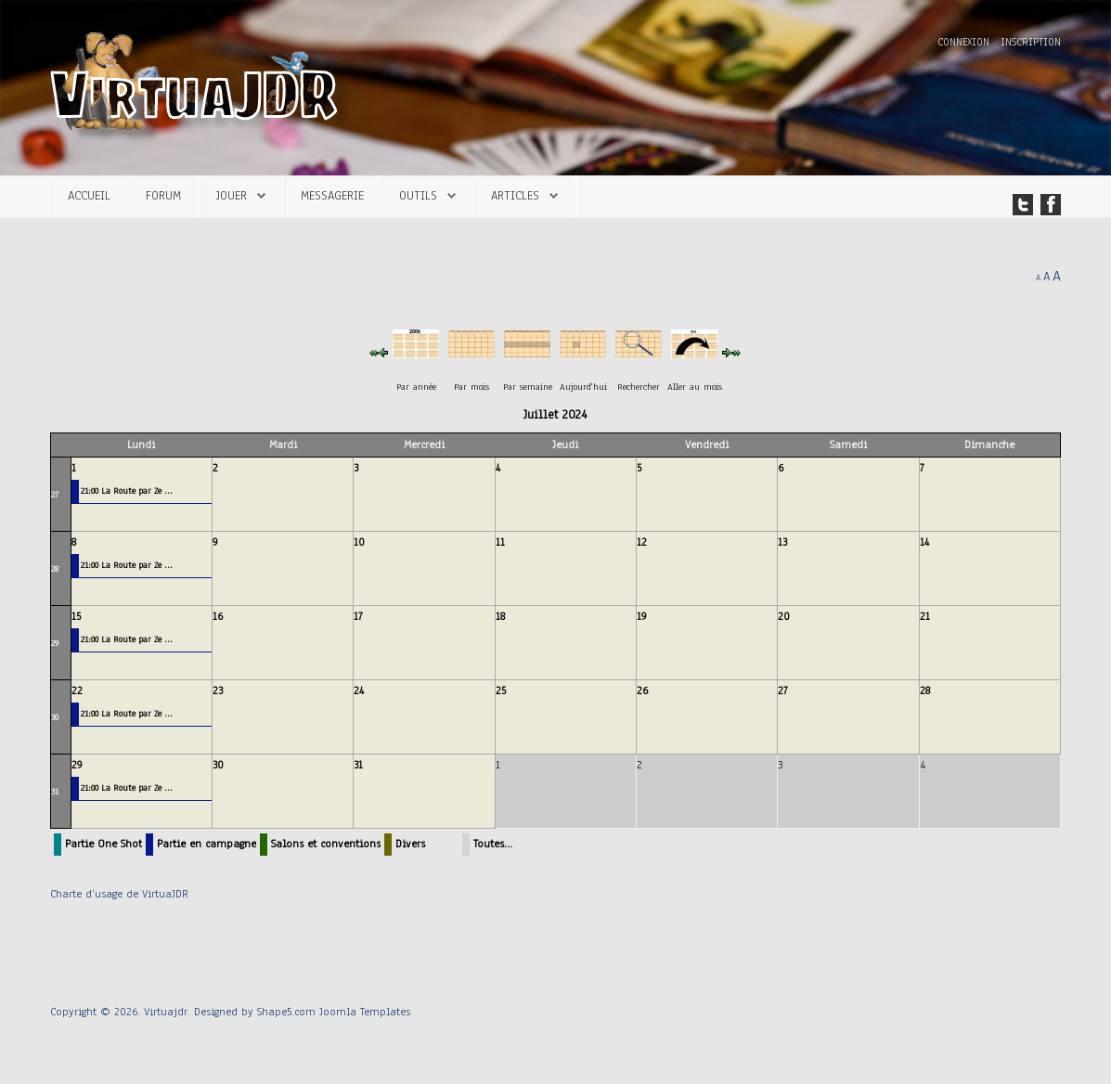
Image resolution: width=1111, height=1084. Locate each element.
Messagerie (332, 195)
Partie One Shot (103, 843)
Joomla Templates (364, 1011)
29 (54, 643)
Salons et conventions (326, 843)
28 (54, 568)
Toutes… (492, 843)
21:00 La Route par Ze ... (127, 490)
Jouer (231, 195)
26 (642, 690)
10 (359, 542)
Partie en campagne (206, 843)
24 (359, 690)
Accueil (89, 195)
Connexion (965, 42)
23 (218, 690)
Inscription (1031, 42)
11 (500, 542)
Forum (163, 195)
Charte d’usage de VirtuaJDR (119, 893)
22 (77, 690)
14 (924, 542)
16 (218, 616)
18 (500, 616)
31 (54, 791)
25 (501, 690)
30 (54, 717)
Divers (410, 843)
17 (358, 616)
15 (76, 616)
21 (925, 616)
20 (784, 616)
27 (54, 494)
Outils (418, 195)
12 (642, 542)
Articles (515, 195)
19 (642, 616)
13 (782, 542)
